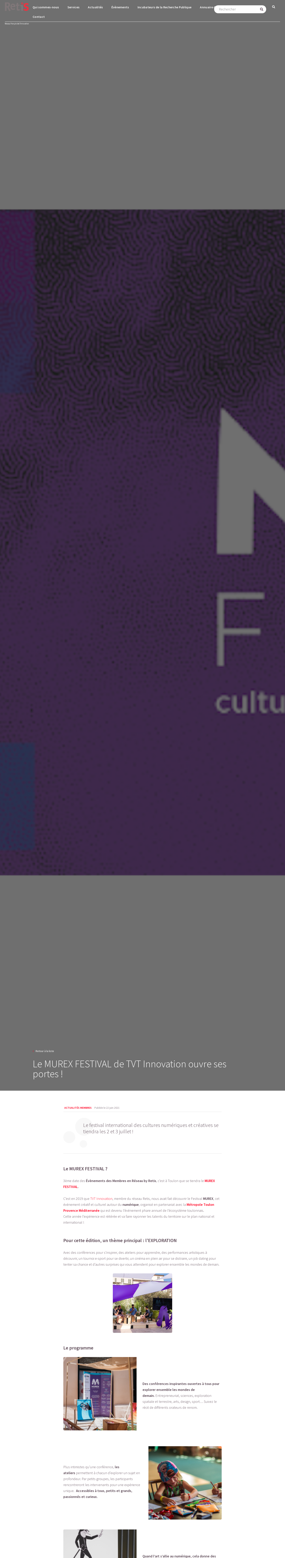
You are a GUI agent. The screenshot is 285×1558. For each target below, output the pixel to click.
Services (73, 7)
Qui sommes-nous (46, 7)
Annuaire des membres (216, 7)
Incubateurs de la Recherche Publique (165, 7)
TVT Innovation (101, 1198)
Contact (39, 17)
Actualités (95, 7)
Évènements (120, 7)
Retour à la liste (45, 1051)
